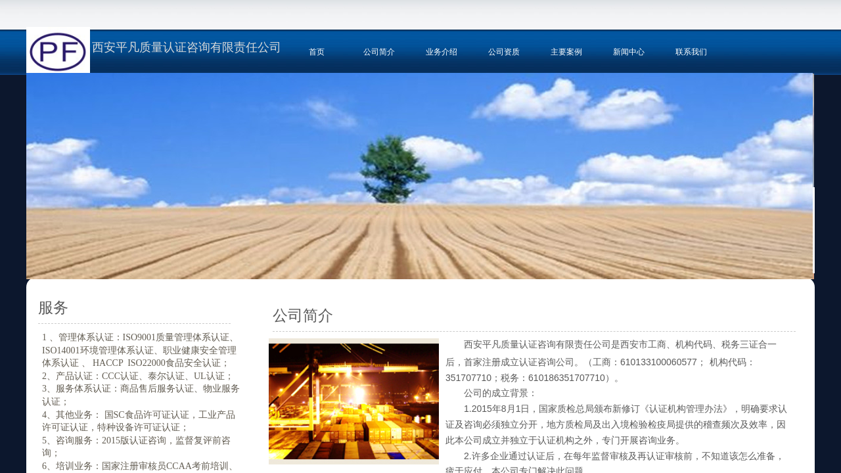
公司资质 (504, 51)
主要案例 (566, 51)
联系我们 (691, 51)
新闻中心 (629, 51)
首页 (317, 51)
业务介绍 (441, 51)
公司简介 (379, 51)
